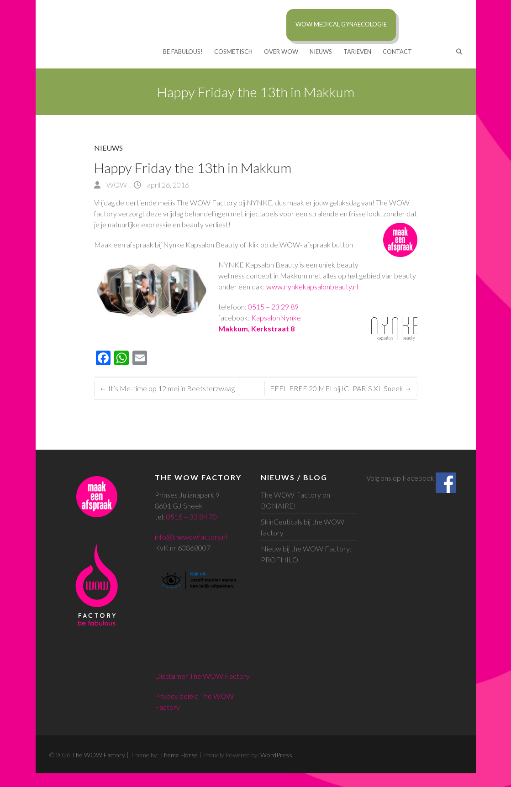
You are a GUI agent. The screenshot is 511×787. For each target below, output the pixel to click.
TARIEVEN (357, 51)
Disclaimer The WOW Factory (202, 676)
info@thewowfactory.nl (191, 536)
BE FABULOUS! (183, 51)
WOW (116, 184)
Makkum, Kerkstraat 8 (256, 328)
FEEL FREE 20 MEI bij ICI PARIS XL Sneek (341, 388)
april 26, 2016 (167, 184)
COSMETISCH (233, 51)
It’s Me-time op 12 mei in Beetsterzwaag (167, 388)
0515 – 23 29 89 (273, 306)
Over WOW (281, 51)
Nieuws (321, 51)
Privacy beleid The (184, 696)
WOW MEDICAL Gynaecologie (341, 24)
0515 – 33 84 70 (191, 516)
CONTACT (397, 51)
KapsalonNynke (276, 317)
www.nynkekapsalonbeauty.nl (312, 286)
